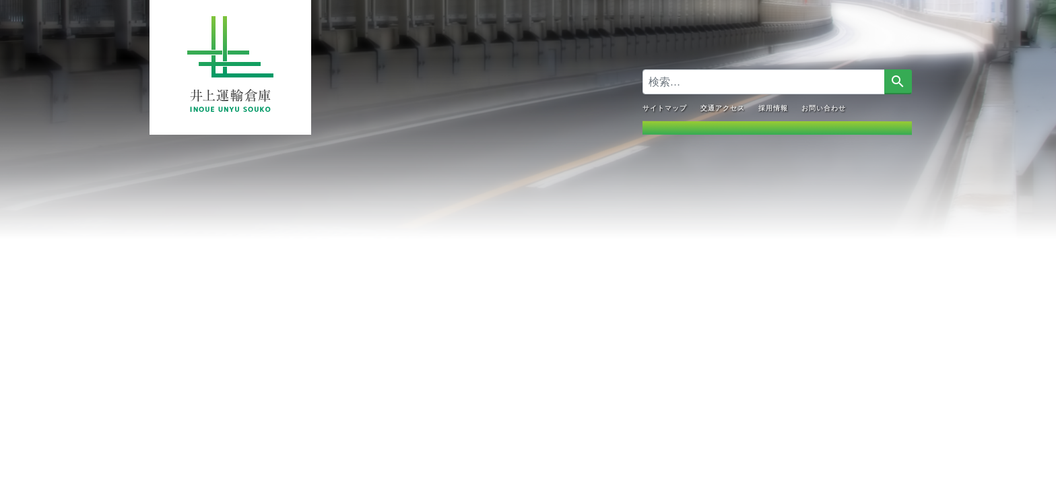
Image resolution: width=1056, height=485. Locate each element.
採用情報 (773, 107)
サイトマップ (664, 107)
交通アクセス (722, 107)
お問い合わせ (823, 107)
